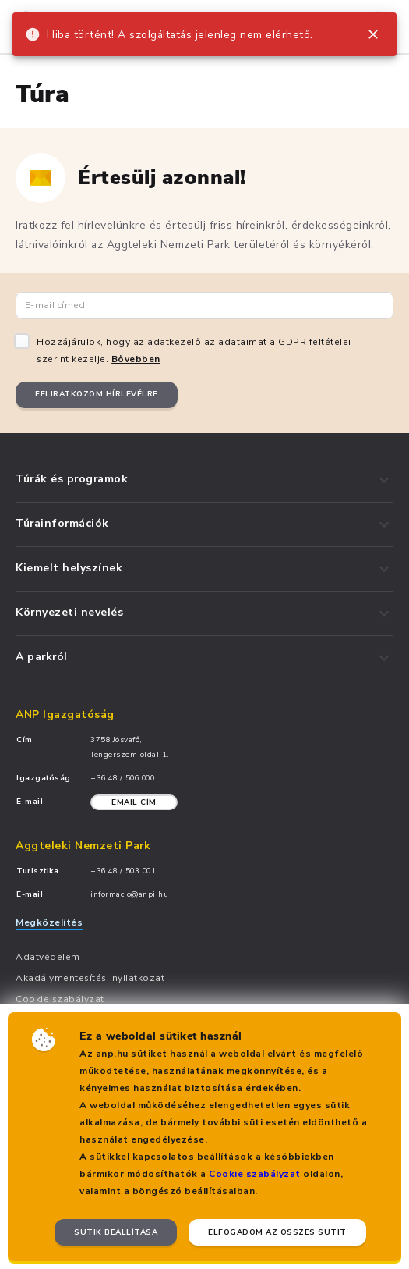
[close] (373, 34)
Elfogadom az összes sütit (277, 1232)
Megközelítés (49, 922)
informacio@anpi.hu (129, 894)
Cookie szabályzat (255, 1174)
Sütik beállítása (115, 1232)
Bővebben (135, 359)
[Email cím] (204, 305)
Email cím (134, 802)
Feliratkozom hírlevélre (96, 394)
